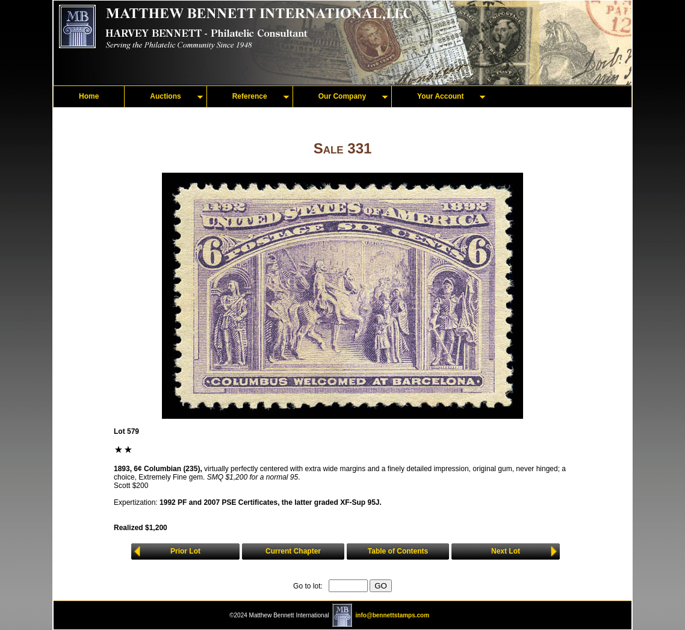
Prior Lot (185, 551)
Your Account (440, 96)
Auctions (165, 96)
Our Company (342, 96)
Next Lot (505, 551)
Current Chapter (293, 551)
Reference (249, 96)
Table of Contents (398, 551)
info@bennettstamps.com (393, 615)
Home (89, 96)
